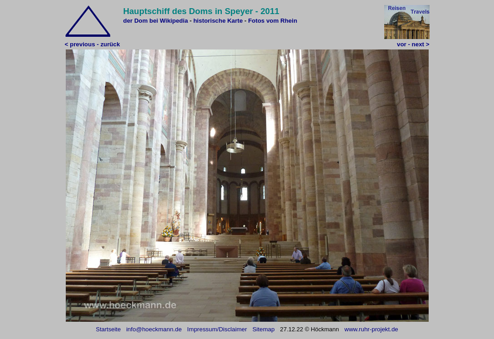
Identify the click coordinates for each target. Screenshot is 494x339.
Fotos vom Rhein (272, 20)
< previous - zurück (92, 44)
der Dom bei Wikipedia (155, 20)
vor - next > (413, 44)
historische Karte (218, 20)
